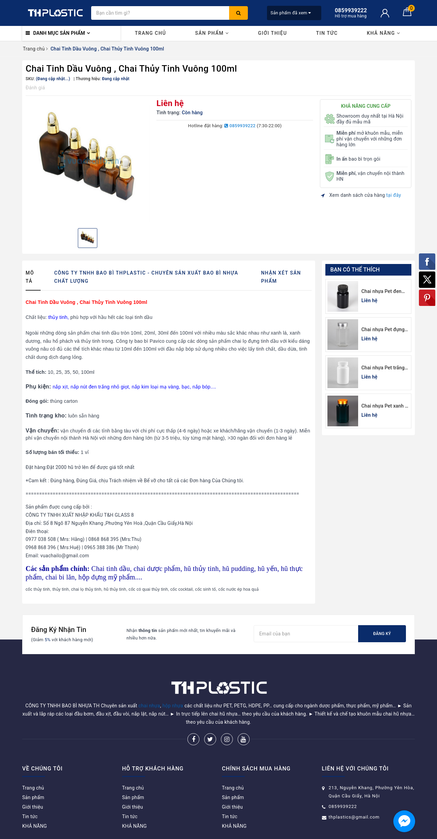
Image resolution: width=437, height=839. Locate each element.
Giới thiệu (272, 33)
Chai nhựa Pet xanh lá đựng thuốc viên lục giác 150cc (385, 406)
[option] (88, 161)
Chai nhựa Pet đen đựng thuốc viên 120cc (381, 292)
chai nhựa (149, 705)
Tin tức (327, 33)
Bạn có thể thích (355, 269)
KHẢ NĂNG (383, 33)
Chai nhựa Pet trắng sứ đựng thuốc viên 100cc (383, 368)
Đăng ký (382, 633)
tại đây (393, 195)
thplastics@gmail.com (354, 817)
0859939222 (239, 125)
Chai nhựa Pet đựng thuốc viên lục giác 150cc (383, 330)
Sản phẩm (212, 33)
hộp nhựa (173, 705)
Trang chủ (150, 33)
